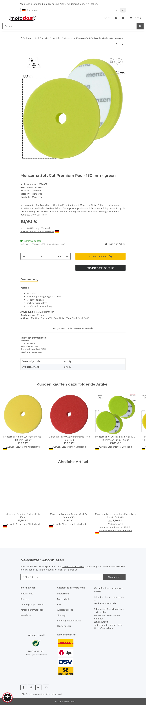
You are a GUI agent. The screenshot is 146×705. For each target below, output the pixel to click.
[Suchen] (140, 26)
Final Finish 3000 (43, 318)
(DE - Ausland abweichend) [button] (53, 244)
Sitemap (61, 615)
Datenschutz (63, 599)
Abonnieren (114, 577)
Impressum (63, 593)
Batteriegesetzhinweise (69, 620)
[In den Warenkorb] (22, 54)
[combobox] (69, 10)
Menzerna (37, 193)
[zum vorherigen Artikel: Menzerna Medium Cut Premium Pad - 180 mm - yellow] (116, 44)
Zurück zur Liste (30, 38)
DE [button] (105, 18)
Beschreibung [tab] (29, 279)
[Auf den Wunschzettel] (119, 61)
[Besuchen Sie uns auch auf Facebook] (23, 687)
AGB (59, 604)
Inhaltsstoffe (26, 593)
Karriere (24, 599)
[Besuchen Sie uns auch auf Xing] (38, 687)
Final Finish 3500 (62, 318)
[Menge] (41, 256)
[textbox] (69, 10)
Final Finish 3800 (80, 318)
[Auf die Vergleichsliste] (111, 61)
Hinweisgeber (64, 625)
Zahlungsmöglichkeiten (32, 604)
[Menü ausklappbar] (3, 17)
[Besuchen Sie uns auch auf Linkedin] (46, 687)
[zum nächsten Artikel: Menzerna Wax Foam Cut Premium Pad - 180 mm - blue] (122, 44)
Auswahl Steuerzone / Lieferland (39, 231)
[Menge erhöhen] (67, 256)
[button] (115, 18)
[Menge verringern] (24, 256)
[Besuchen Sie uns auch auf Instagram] (31, 687)
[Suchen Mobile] (69, 26)
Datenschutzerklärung (73, 566)
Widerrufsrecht (65, 609)
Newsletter (26, 615)
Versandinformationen (32, 609)
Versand (45, 228)
